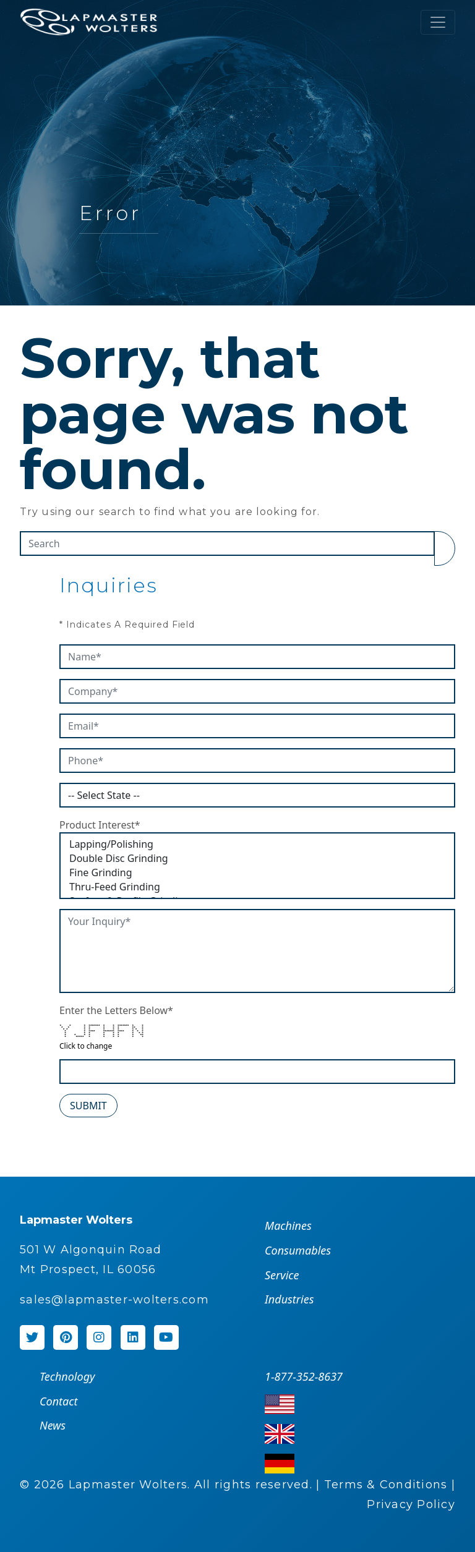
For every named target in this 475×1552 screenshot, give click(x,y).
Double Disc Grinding (257, 858)
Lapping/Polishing (257, 844)
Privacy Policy (411, 1504)
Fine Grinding (257, 873)
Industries (289, 1299)
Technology (67, 1376)
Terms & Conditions (386, 1484)
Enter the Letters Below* (116, 1010)
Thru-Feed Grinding (257, 887)
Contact (58, 1401)
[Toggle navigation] (438, 22)
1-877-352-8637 (304, 1376)
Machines (288, 1225)
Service (282, 1275)
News (53, 1425)
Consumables (298, 1250)
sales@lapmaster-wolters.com (114, 1300)
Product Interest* (99, 825)
